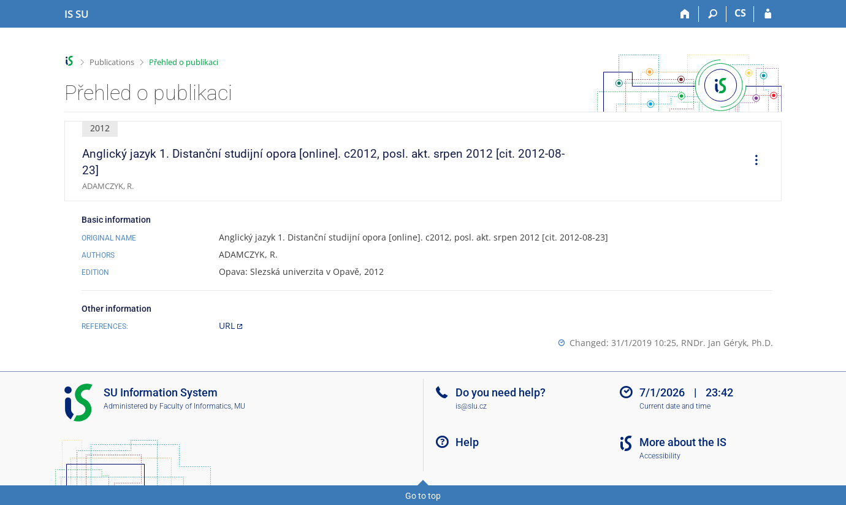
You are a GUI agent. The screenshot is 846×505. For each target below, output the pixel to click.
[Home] (685, 14)
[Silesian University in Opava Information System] (76, 14)
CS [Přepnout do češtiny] (740, 13)
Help (467, 442)
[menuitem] (752, 161)
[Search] (712, 14)
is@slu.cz (471, 406)
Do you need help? (500, 392)
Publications (112, 61)
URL (227, 325)
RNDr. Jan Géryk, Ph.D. (727, 343)
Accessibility (659, 456)
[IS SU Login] (768, 14)
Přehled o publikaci (183, 61)
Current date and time (675, 406)
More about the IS (682, 442)
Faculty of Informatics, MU (202, 406)
